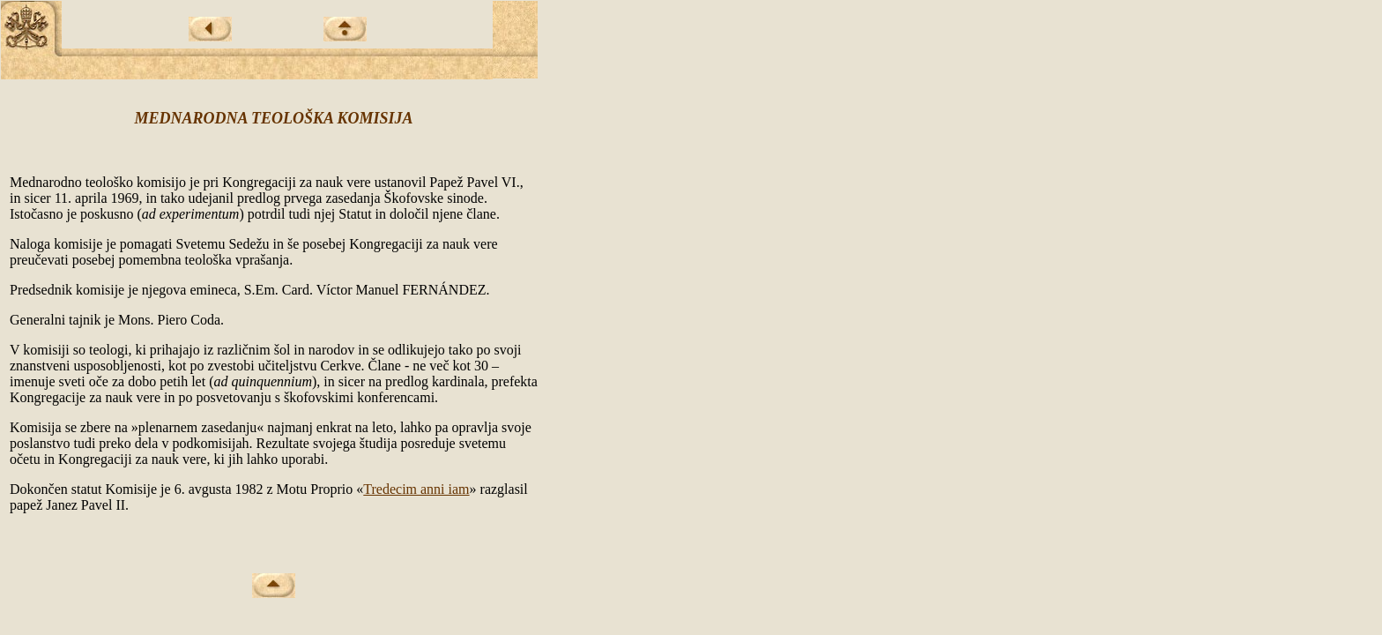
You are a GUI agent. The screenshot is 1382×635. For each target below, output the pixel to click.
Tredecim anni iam (416, 489)
